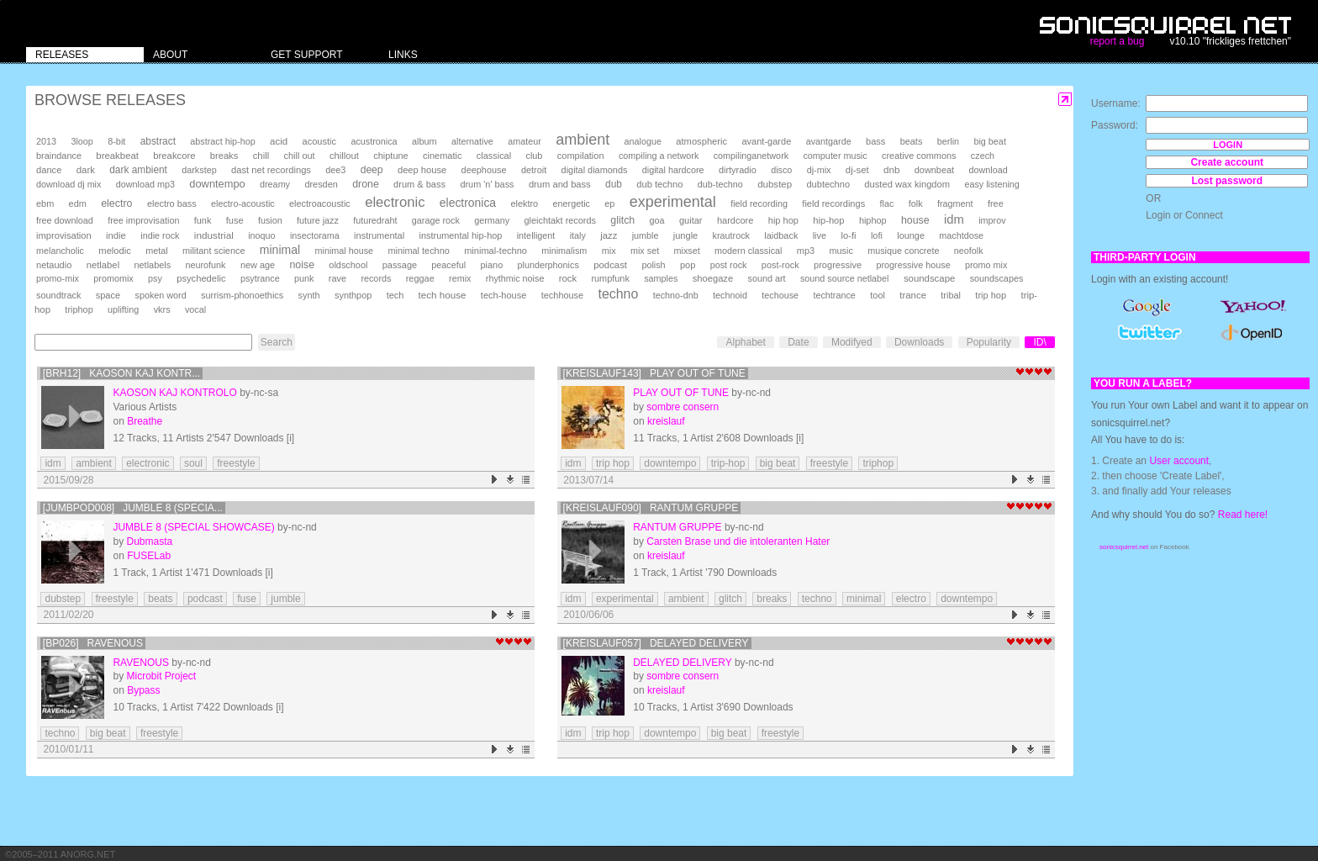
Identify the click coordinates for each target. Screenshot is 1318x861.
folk (916, 203)
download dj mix (68, 184)
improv (991, 220)
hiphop (873, 220)
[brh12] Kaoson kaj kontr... (121, 373)
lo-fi (848, 235)
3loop (81, 141)
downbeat (934, 170)
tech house (443, 294)
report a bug (1117, 41)
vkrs (162, 309)
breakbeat (117, 156)
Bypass (143, 690)
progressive (838, 265)
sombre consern (682, 407)
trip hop (990, 295)
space (108, 295)
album (424, 141)
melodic (114, 251)
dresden (320, 184)
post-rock (780, 265)
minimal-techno (495, 251)
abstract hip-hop (222, 141)
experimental (673, 201)
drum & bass (419, 184)
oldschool (348, 265)
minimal (280, 249)
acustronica (374, 141)
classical (494, 156)
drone (365, 184)
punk (304, 278)
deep (372, 170)
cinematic (442, 156)
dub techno (659, 184)
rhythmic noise (515, 278)
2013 (46, 141)
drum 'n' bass (487, 184)
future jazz (318, 220)
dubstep (774, 184)
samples (660, 278)
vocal (195, 309)
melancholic (60, 251)
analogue (643, 141)
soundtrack (58, 295)
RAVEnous (140, 662)
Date (798, 342)
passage (399, 265)
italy (578, 235)
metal (156, 251)
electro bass (172, 203)
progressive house (913, 265)
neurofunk (206, 265)
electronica (468, 202)
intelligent (536, 235)
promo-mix (57, 278)
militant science (213, 251)
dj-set (857, 170)
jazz (608, 235)
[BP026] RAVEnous (93, 643)
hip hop (783, 220)
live (819, 235)
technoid (730, 295)
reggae (420, 278)
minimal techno (418, 251)
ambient (582, 139)
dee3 (335, 170)
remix (460, 278)
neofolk (968, 251)
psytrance (260, 278)
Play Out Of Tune (681, 393)
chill (261, 156)
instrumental (379, 235)
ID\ (1039, 342)
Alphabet (745, 342)
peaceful (448, 265)
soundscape (929, 278)
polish (653, 265)
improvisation (64, 235)
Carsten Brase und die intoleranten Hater (738, 541)
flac (887, 203)
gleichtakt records (560, 220)
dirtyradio (738, 170)
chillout (344, 156)
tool (877, 295)
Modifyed (852, 342)
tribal (951, 295)
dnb (891, 169)
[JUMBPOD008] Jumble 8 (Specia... (133, 508)
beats (911, 141)
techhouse (562, 295)
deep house (422, 170)
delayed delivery (682, 662)
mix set (644, 251)
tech (395, 295)
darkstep (199, 170)
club (533, 156)
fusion (270, 220)
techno (618, 294)
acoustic (319, 141)
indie (116, 235)
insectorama (315, 235)
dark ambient (138, 170)
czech (982, 156)
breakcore (174, 156)
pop (687, 265)
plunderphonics (548, 265)
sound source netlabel (844, 278)
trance (912, 295)
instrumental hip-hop (461, 235)
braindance (59, 156)
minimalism (564, 251)
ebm (45, 203)
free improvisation (143, 220)
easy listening (991, 184)
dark (85, 170)
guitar (691, 220)
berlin (948, 141)
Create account (1226, 162)
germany (491, 220)
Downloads (919, 342)
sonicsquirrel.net (1123, 547)
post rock (728, 265)
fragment (955, 203)
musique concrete (903, 251)
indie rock (159, 235)
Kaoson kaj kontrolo (174, 393)
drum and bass (560, 184)
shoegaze (713, 278)
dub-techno (720, 184)
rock (568, 278)
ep (609, 203)
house (915, 220)
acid (278, 141)
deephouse (484, 170)
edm (78, 203)
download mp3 (145, 184)
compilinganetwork (751, 156)
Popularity (989, 342)
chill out (299, 156)
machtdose (961, 235)
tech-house (504, 295)
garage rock (436, 220)
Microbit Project (161, 676)
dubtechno (828, 184)
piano (492, 265)
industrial (214, 235)
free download (64, 220)
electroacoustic (320, 203)
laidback (781, 235)
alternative (472, 141)
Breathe (144, 421)
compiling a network (659, 156)
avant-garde (766, 141)
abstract (158, 141)
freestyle (236, 463)
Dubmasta (149, 541)
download (987, 170)
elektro (524, 203)
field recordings (833, 203)
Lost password (1227, 181)
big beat (989, 141)
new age (257, 265)
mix (609, 251)
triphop (78, 309)
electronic (394, 202)
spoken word (160, 295)
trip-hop (728, 463)
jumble (645, 235)
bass (875, 141)
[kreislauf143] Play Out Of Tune (654, 373)
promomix (113, 278)
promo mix (986, 265)
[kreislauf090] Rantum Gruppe (651, 508)
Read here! (1243, 514)
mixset (687, 251)
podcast (610, 265)
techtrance (834, 295)
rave (337, 278)
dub (613, 184)
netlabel (103, 265)
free (996, 203)
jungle (685, 235)
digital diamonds (594, 170)
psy (155, 278)
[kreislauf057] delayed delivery (656, 643)
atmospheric (701, 141)
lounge (911, 235)
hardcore (735, 220)
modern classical (748, 251)
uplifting (123, 309)
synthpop (353, 295)
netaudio (53, 265)
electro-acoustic (243, 203)
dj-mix (819, 170)
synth (309, 295)
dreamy (275, 184)
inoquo (261, 235)
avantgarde (828, 141)
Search (277, 342)
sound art (767, 278)
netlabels (152, 265)
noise (301, 265)
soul (193, 463)
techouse (780, 295)
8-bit (116, 141)
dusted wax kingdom (907, 184)
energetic (571, 203)
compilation (580, 156)
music (840, 251)
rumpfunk (610, 278)
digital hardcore (673, 170)
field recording (759, 203)
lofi (877, 235)
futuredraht (375, 220)
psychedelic (201, 278)
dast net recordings (271, 170)
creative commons (919, 156)
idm (954, 219)
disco (781, 170)
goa (657, 220)
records (376, 278)
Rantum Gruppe (677, 527)
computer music (835, 156)
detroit (533, 170)
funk (203, 220)
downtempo (217, 183)
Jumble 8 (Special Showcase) (193, 527)
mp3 (806, 251)
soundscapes (997, 278)
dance (48, 170)
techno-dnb (676, 295)
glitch (622, 220)
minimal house (344, 251)
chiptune (390, 156)
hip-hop (828, 220)
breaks (224, 156)
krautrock (731, 235)
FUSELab (149, 556)
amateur (524, 141)
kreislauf (666, 421)
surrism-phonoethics (242, 295)
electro (116, 203)
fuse (235, 220)
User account (1179, 461)
